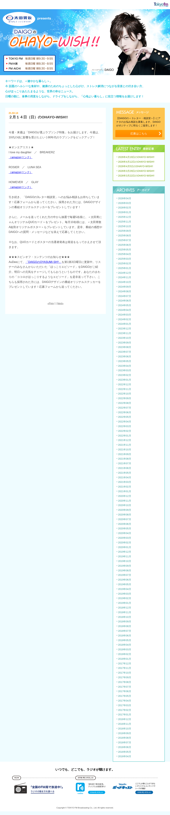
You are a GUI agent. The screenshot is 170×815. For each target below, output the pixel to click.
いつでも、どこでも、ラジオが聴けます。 (85, 769)
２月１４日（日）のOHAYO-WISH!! (38, 117)
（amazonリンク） (20, 157)
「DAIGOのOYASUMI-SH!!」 (44, 262)
